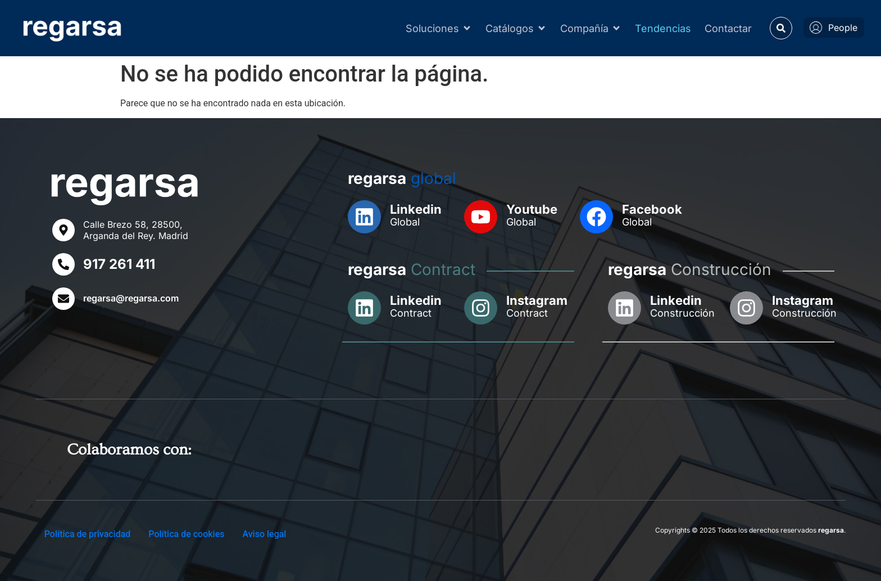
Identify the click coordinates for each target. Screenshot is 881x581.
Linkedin (416, 209)
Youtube (531, 209)
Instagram (536, 300)
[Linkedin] (364, 216)
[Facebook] (596, 216)
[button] (781, 28)
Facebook (652, 209)
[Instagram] (480, 308)
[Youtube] (480, 216)
